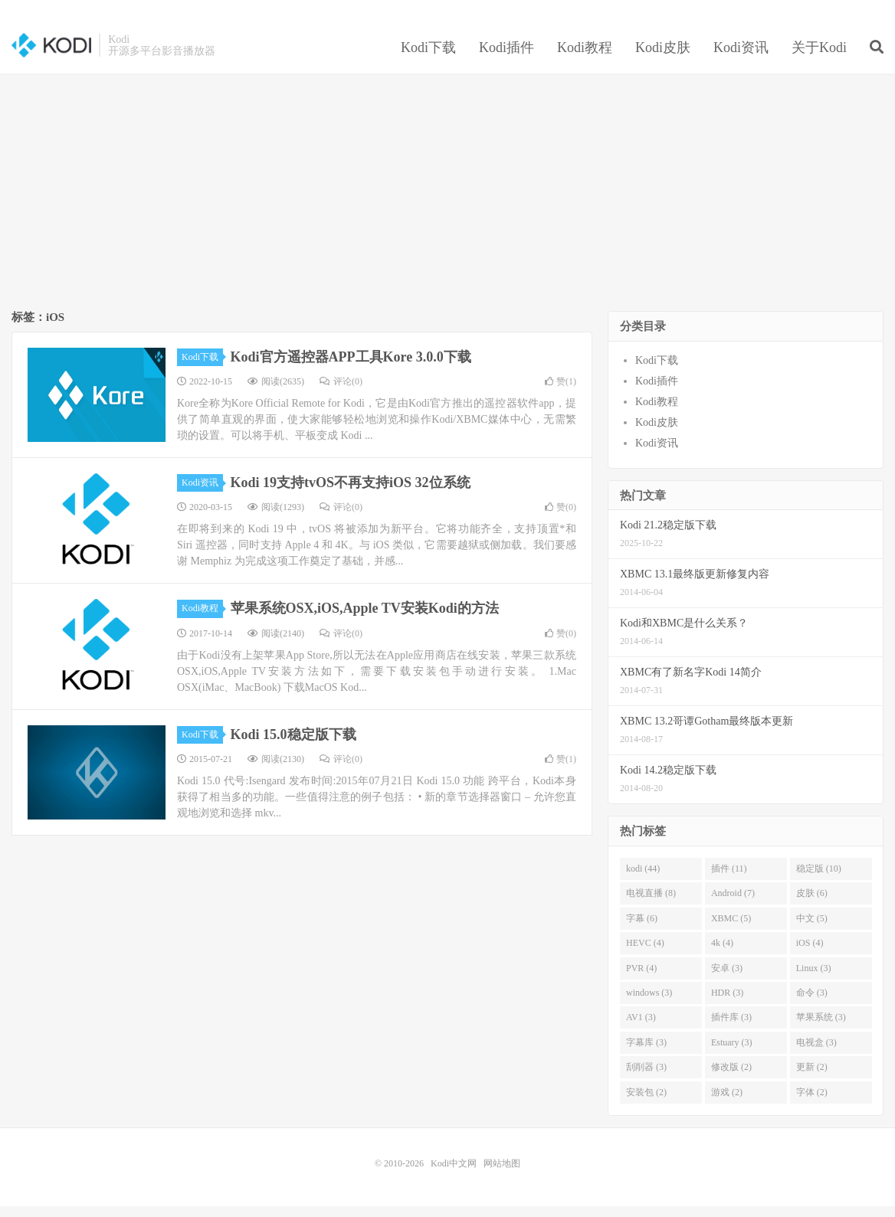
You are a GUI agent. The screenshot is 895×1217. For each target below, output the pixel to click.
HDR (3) (727, 1003)
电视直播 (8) (651, 904)
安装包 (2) (646, 1103)
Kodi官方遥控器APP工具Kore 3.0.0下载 (351, 367)
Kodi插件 (506, 56)
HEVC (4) (645, 953)
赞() (560, 392)
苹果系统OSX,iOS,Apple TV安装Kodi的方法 (365, 619)
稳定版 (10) (818, 879)
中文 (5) (812, 929)
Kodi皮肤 (662, 56)
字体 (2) (812, 1103)
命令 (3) (812, 1003)
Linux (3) (813, 978)
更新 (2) (812, 1078)
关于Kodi (819, 56)
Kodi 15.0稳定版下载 (293, 745)
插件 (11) (729, 879)
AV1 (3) (641, 1028)
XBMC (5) (731, 929)
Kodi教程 (584, 56)
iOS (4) (810, 953)
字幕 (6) (641, 929)
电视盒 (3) (816, 1053)
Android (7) (733, 904)
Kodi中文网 (51, 54)
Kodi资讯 (741, 56)
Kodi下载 (428, 56)
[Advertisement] (447, 204)
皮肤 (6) (812, 904)
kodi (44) (643, 879)
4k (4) (722, 953)
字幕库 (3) (646, 1053)
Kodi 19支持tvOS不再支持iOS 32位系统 (350, 493)
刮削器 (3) (646, 1078)
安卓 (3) (727, 978)
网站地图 (502, 1174)
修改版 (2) (731, 1078)
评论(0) (341, 392)
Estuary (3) (731, 1053)
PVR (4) (641, 978)
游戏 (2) (727, 1103)
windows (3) (649, 1003)
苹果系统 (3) (821, 1028)
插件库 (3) (731, 1028)
